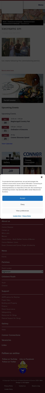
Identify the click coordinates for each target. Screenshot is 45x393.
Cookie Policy (17, 216)
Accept (22, 198)
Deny (22, 204)
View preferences (22, 211)
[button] (41, 177)
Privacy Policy (26, 216)
